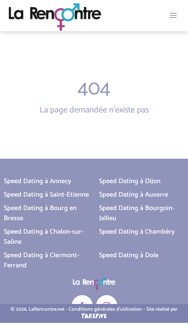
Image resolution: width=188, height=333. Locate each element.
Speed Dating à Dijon (130, 181)
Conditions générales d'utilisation (105, 309)
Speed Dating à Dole (128, 255)
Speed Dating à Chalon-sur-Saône (43, 237)
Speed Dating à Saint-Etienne (46, 194)
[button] (173, 16)
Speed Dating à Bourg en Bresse (40, 213)
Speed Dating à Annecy (37, 181)
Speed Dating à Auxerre (133, 194)
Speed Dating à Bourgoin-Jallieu (137, 213)
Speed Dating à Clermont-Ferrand (41, 260)
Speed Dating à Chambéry (137, 231)
